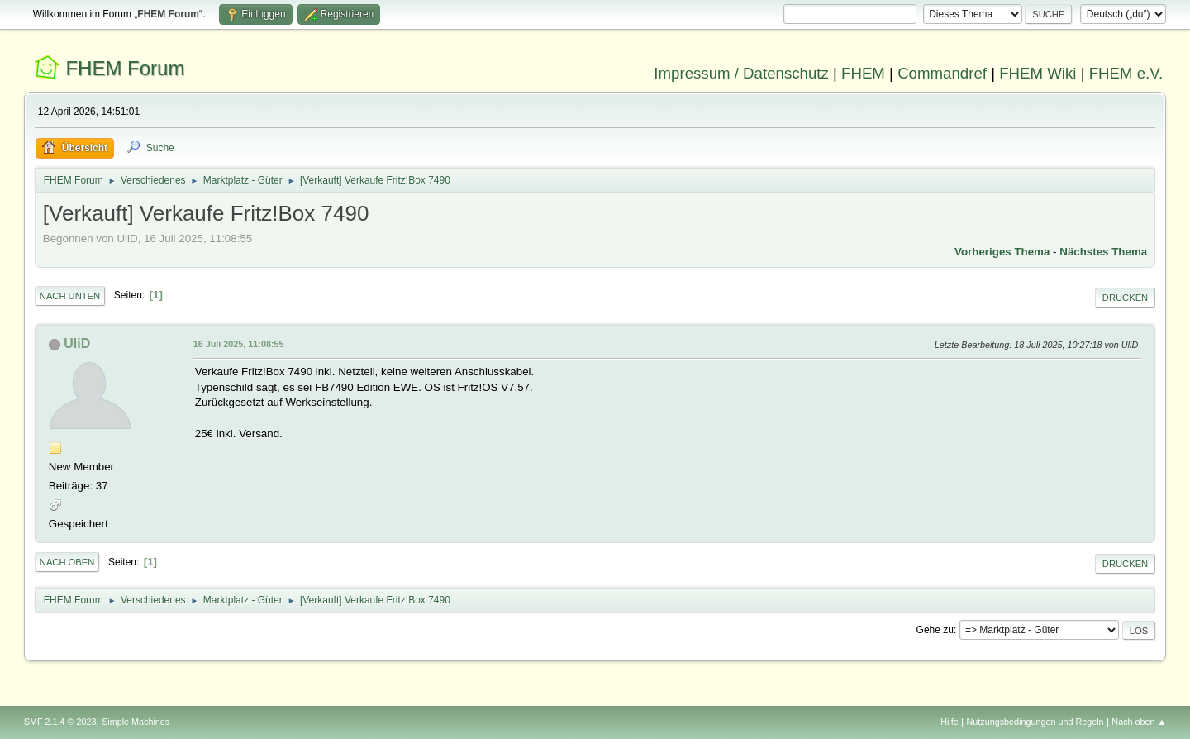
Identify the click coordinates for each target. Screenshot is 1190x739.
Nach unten (70, 296)
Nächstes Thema (1103, 252)
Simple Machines (135, 722)
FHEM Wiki (1037, 73)
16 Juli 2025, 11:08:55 (238, 344)
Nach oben (67, 562)
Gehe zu (935, 630)
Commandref (942, 73)
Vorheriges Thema (1002, 252)
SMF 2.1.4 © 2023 (60, 722)
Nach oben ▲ (1138, 722)
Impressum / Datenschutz (741, 73)
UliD (77, 343)
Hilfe (949, 722)
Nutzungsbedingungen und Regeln (1035, 722)
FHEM (863, 73)
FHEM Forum (124, 68)
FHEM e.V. (1126, 73)
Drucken (1125, 298)
